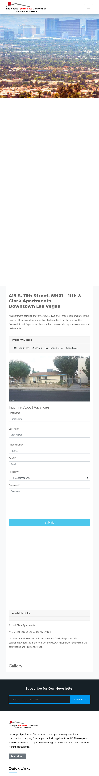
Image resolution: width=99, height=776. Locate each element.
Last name (14, 428)
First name (14, 412)
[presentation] (33, 510)
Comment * (15, 485)
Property (14, 471)
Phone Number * (17, 444)
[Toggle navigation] (88, 7)
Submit (80, 699)
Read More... (17, 756)
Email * (12, 458)
